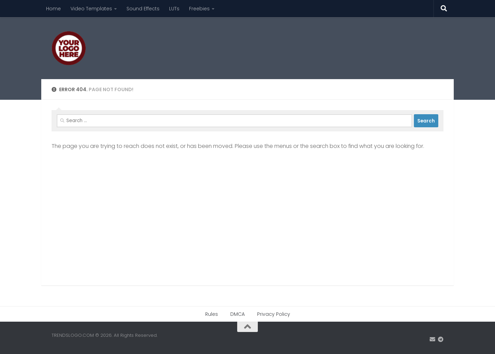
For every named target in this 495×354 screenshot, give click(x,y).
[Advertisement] (318, 43)
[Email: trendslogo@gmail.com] (432, 339)
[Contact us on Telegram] (440, 339)
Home (53, 8)
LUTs (174, 8)
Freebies (199, 8)
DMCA (237, 314)
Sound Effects (143, 8)
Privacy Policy (273, 314)
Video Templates (91, 8)
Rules (211, 314)
